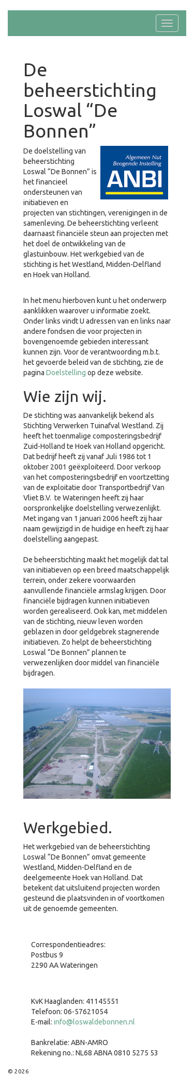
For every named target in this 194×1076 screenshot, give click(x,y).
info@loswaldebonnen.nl (94, 1022)
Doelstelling (66, 372)
